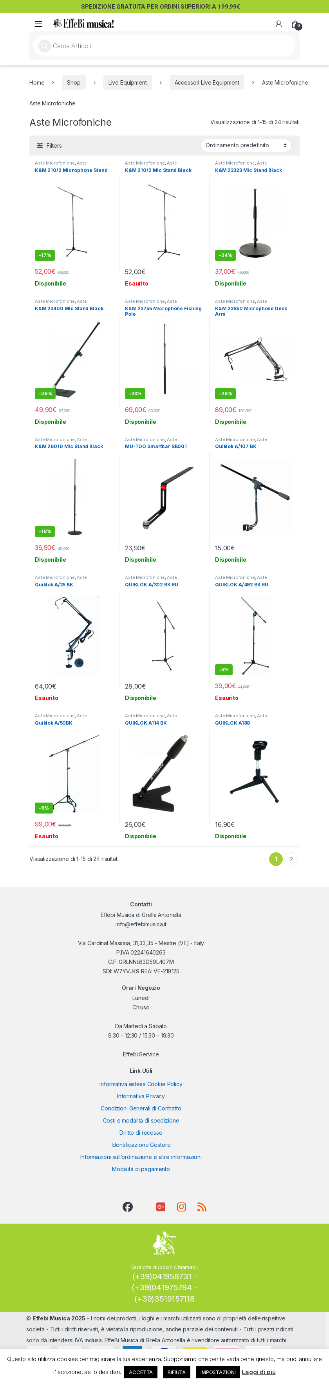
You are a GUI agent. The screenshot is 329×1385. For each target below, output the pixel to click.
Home (36, 82)
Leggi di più (258, 1372)
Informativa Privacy (141, 1096)
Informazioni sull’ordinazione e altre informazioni (141, 1157)
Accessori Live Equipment (207, 82)
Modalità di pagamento (141, 1169)
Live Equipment (127, 82)
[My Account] (279, 24)
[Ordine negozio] (246, 145)
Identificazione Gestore (141, 1144)
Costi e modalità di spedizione (141, 1120)
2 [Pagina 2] (291, 859)
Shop (73, 82)
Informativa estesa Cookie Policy (141, 1084)
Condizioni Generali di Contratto (141, 1108)
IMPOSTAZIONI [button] (218, 1372)
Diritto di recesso (140, 1132)
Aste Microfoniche (55, 163)
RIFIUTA (177, 1372)
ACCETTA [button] (141, 1372)
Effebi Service (141, 1054)
